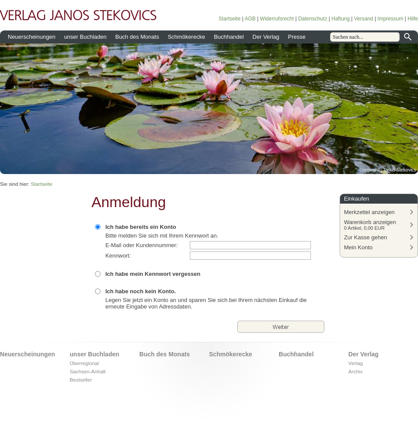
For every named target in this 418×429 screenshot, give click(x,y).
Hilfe (413, 19)
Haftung (340, 19)
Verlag (355, 363)
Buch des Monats (137, 37)
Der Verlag (266, 37)
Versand (363, 19)
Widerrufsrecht (277, 19)
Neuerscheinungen (31, 37)
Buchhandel (229, 37)
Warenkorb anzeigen (370, 225)
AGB (250, 19)
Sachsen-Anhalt (88, 371)
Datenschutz (312, 19)
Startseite (230, 19)
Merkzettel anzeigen (369, 212)
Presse (296, 37)
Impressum (390, 19)
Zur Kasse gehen (365, 237)
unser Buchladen (85, 37)
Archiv (355, 371)
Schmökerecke (186, 37)
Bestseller (81, 379)
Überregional (84, 363)
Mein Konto (358, 247)
